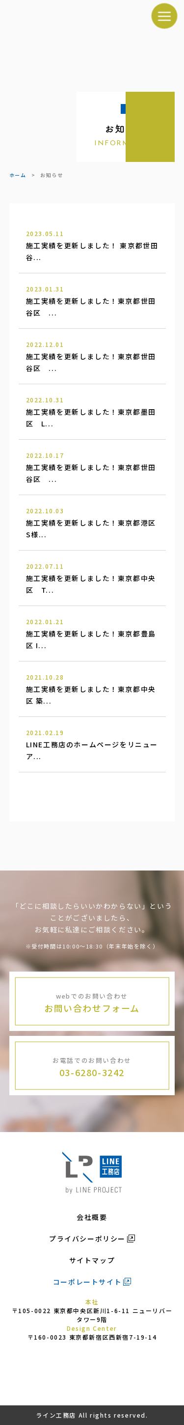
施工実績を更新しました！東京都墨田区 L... (92, 411)
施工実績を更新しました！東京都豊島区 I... (92, 633)
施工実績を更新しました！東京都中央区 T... (92, 577)
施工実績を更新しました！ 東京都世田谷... (92, 245)
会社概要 (92, 1217)
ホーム (17, 175)
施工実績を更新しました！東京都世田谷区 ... (92, 300)
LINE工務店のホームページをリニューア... (92, 744)
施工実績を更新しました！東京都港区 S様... (95, 522)
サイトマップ (92, 1260)
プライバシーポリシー (87, 1238)
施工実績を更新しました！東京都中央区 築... (92, 688)
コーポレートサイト (87, 1282)
